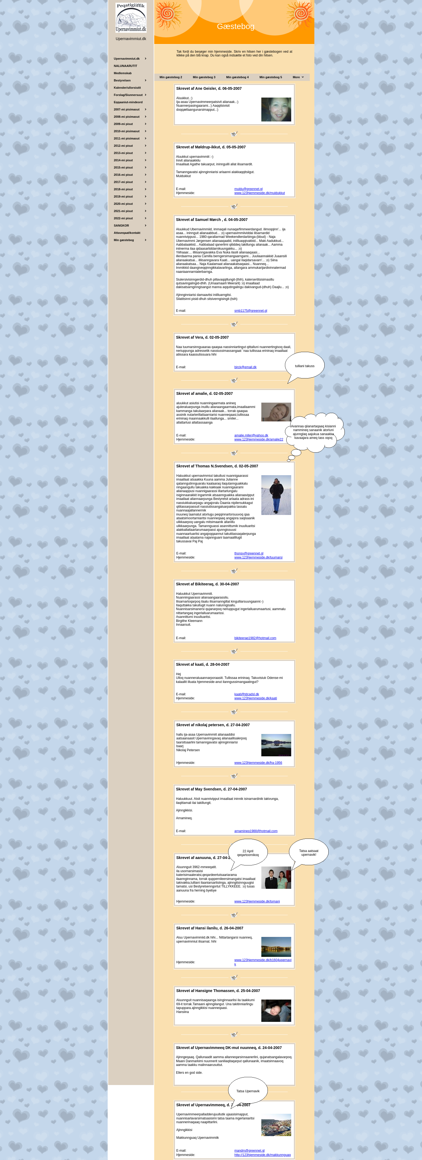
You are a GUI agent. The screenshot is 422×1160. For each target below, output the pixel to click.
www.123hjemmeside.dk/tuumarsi (258, 557)
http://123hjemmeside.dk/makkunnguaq (262, 1155)
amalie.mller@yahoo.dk (251, 435)
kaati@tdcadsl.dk (246, 694)
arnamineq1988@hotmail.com (255, 831)
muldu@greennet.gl (248, 189)
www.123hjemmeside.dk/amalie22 (258, 439)
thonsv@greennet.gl (248, 553)
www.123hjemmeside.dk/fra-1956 (258, 763)
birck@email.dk (245, 367)
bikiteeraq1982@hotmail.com (255, 638)
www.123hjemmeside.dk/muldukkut (259, 193)
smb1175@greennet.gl (250, 311)
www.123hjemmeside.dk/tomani (257, 901)
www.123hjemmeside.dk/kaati (255, 698)
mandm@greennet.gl (249, 1150)
